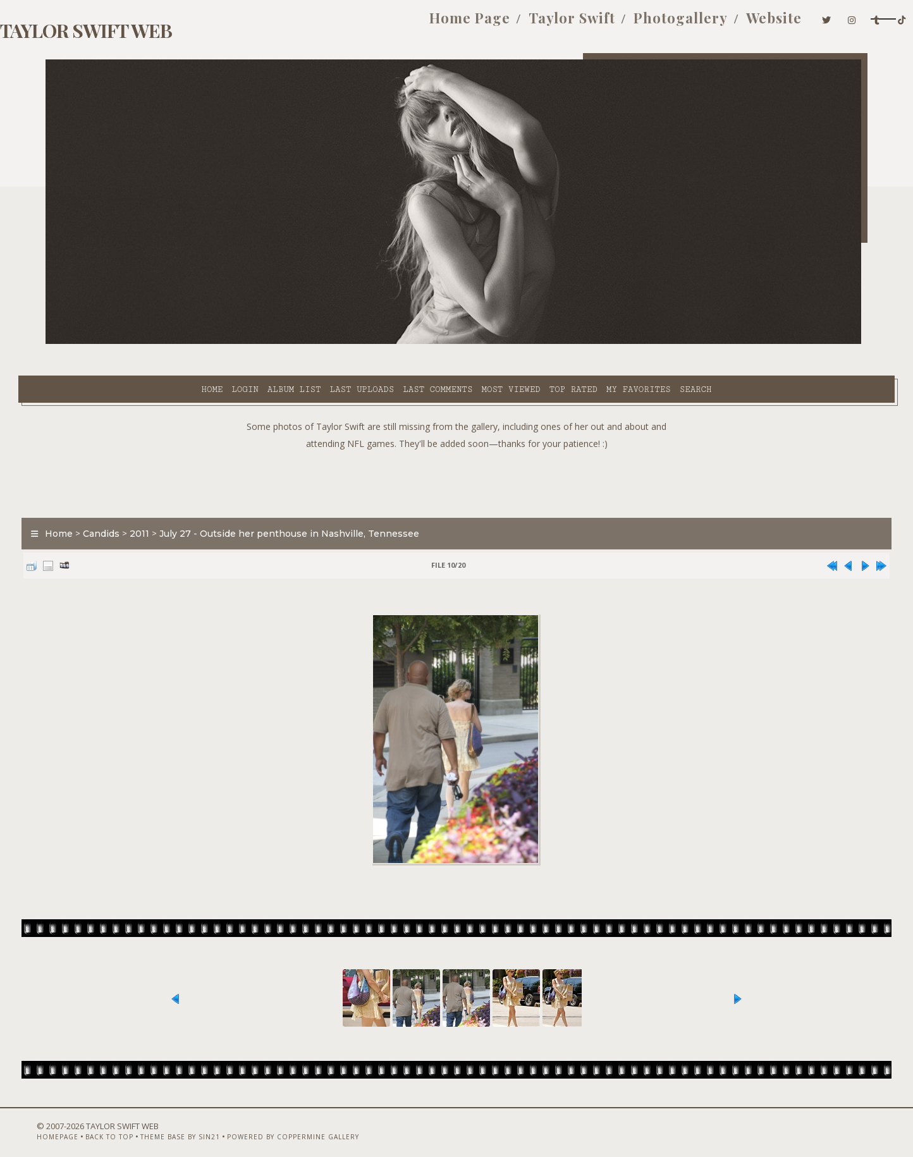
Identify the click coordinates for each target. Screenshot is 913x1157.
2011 (166, 502)
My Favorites (525, 342)
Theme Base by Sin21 (189, 1123)
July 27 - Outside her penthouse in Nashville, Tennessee (316, 502)
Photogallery (584, 24)
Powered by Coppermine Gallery (302, 1123)
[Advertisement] (456, 448)
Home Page (373, 24)
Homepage (66, 1123)
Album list (180, 342)
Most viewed (396, 342)
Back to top (118, 1123)
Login (131, 342)
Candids (128, 502)
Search (582, 342)
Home (98, 342)
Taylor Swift (475, 24)
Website (678, 24)
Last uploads (248, 342)
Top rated (460, 342)
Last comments (323, 342)
